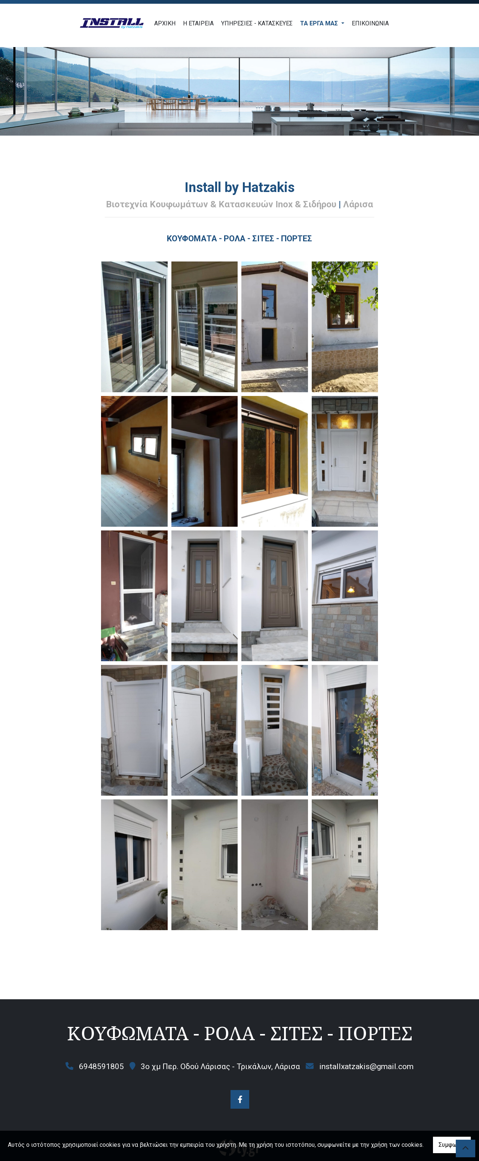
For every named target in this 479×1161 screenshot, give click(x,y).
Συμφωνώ (452, 1144)
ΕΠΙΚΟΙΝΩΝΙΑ (370, 23)
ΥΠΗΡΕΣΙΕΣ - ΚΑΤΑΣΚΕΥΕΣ (257, 23)
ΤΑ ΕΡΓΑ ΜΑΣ (319, 23)
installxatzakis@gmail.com (366, 1066)
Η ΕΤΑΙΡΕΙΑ (198, 23)
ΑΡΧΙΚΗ (165, 23)
